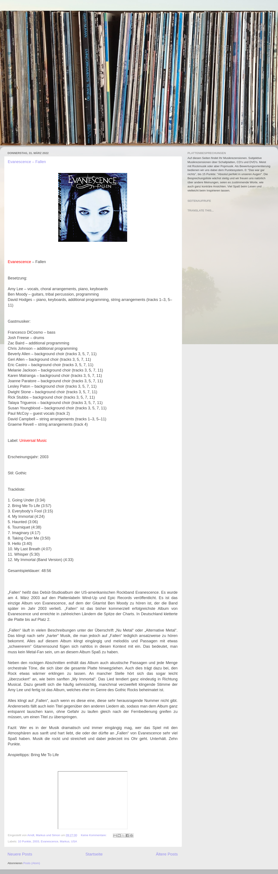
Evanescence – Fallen (27, 162)
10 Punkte (24, 841)
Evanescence (49, 841)
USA (74, 841)
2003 (36, 841)
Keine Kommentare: (94, 835)
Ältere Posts (167, 854)
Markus (64, 841)
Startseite (94, 854)
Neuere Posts (20, 854)
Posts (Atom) (31, 863)
